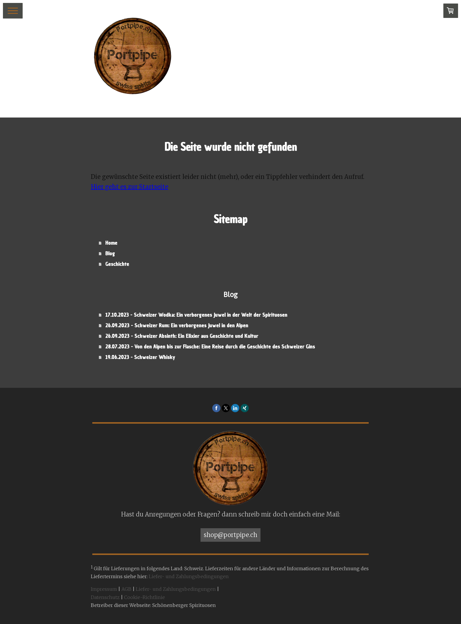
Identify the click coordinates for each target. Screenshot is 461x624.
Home (111, 242)
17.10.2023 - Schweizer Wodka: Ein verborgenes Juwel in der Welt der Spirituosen (196, 314)
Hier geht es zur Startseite (129, 186)
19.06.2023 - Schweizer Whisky (140, 357)
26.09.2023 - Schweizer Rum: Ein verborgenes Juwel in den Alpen (176, 325)
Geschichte (117, 264)
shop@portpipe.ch (230, 535)
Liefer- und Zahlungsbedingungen (189, 576)
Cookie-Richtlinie (144, 597)
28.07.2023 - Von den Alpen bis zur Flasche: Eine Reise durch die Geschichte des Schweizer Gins (210, 346)
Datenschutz (105, 597)
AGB (126, 589)
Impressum (104, 589)
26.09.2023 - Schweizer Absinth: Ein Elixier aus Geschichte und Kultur (181, 336)
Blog (110, 253)
